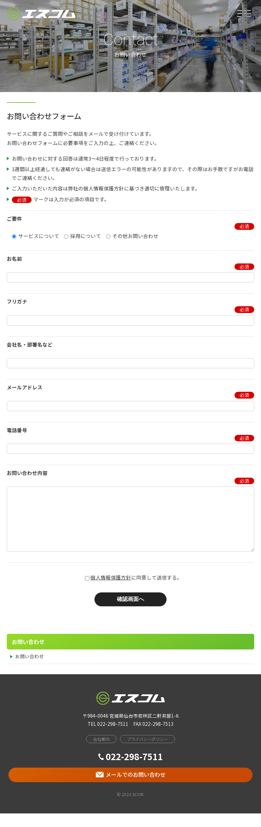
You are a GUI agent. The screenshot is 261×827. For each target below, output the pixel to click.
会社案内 (101, 752)
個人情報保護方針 (110, 590)
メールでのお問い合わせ (130, 788)
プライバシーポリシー (147, 752)
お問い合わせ (29, 669)
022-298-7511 (130, 770)
